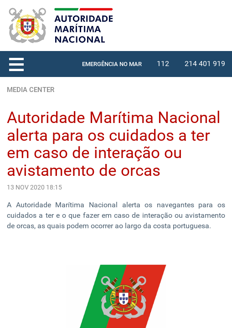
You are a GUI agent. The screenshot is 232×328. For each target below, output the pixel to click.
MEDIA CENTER (30, 90)
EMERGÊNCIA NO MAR (112, 64)
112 (163, 63)
